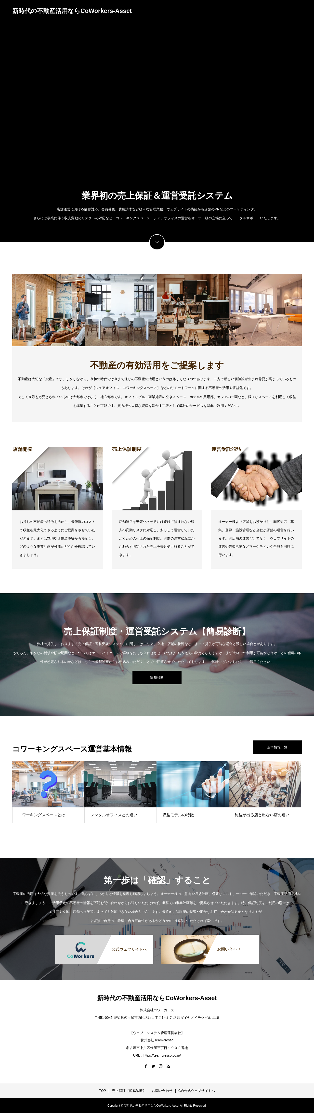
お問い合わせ (162, 1091)
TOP (102, 1091)
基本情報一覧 (277, 747)
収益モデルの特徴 (178, 815)
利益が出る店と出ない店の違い (262, 815)
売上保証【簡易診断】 (129, 1091)
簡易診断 (157, 677)
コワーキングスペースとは (41, 815)
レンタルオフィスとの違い (113, 815)
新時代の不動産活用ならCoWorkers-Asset (72, 10)
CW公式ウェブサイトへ (196, 1091)
